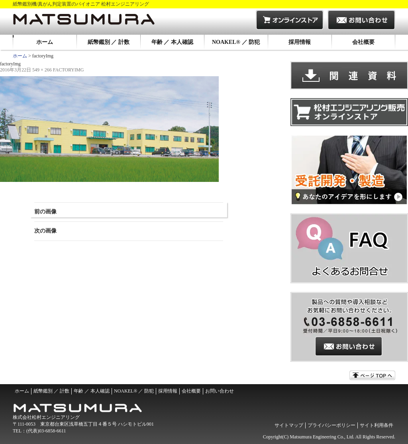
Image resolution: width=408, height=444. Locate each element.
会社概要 (363, 42)
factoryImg (68, 70)
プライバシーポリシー (331, 425)
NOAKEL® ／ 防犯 (236, 42)
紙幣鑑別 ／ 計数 (108, 42)
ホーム (44, 42)
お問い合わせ (219, 391)
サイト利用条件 (376, 425)
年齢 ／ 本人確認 (172, 42)
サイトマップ (289, 425)
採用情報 (299, 42)
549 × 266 (42, 70)
